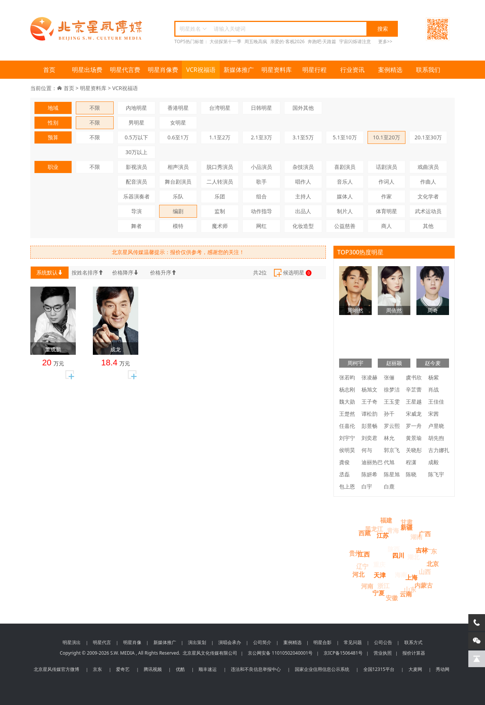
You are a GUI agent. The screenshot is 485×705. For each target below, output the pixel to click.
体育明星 (386, 211)
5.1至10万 (345, 137)
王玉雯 (392, 401)
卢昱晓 (436, 425)
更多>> (385, 41)
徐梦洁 (392, 389)
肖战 (433, 389)
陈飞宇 (436, 474)
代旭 (389, 462)
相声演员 (178, 166)
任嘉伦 (347, 425)
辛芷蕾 (414, 389)
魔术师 (220, 225)
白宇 (366, 486)
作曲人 (428, 181)
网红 (261, 225)
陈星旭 (392, 474)
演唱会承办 (229, 642)
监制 (219, 211)
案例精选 (390, 70)
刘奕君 (369, 437)
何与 (366, 450)
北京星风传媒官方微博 (56, 669)
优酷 (180, 669)
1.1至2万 (219, 137)
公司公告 (383, 642)
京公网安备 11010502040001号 (280, 653)
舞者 (136, 225)
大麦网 (415, 669)
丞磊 (344, 474)
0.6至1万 (178, 137)
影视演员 (136, 166)
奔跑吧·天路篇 (322, 41)
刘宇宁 (347, 437)
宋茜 (433, 413)
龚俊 (344, 462)
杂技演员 (303, 166)
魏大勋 (347, 401)
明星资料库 (276, 70)
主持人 (303, 196)
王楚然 (347, 413)
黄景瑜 (414, 437)
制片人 (345, 211)
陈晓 (411, 474)
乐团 (219, 196)
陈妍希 (369, 474)
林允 (389, 437)
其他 (428, 225)
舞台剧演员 (178, 181)
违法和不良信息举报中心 (256, 669)
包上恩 (347, 486)
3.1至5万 (303, 137)
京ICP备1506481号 (343, 653)
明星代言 (102, 642)
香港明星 (178, 107)
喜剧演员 (344, 166)
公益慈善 (344, 225)
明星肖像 (132, 642)
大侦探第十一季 (225, 41)
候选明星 (291, 273)
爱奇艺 (123, 669)
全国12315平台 (378, 669)
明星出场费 (87, 70)
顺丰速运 (208, 669)
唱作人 (303, 181)
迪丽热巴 (372, 462)
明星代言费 (125, 70)
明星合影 (322, 642)
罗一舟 (414, 425)
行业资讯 (352, 70)
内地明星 (136, 107)
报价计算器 (413, 653)
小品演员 (261, 166)
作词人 (386, 181)
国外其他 (303, 107)
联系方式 (413, 642)
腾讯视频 (153, 669)
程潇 (411, 462)
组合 (261, 196)
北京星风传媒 (87, 29)
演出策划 (197, 642)
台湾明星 (219, 107)
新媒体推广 (239, 70)
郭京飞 (392, 450)
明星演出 (72, 642)
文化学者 (428, 196)
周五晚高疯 (255, 41)
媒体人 (345, 196)
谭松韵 (369, 413)
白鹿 (389, 486)
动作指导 (261, 211)
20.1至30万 (428, 137)
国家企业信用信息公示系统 (322, 669)
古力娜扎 (438, 450)
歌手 (261, 181)
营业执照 (383, 653)
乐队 (178, 196)
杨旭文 (369, 389)
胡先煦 (436, 437)
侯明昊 (347, 450)
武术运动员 (428, 211)
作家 (386, 196)
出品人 (303, 211)
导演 (136, 211)
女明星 (178, 122)
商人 (386, 225)
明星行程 (314, 70)
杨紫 (433, 377)
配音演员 (136, 181)
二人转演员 (220, 181)
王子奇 (369, 401)
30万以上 (136, 152)
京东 (97, 669)
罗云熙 (392, 425)
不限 (94, 107)
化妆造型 (303, 225)
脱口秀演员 (220, 166)
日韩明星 (261, 107)
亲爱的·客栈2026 (287, 41)
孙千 (389, 413)
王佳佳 (436, 401)
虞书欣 (414, 377)
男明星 (136, 122)
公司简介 (262, 642)
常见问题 (353, 642)
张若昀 (347, 377)
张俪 (389, 377)
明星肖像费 (163, 70)
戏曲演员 (428, 166)
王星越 (414, 401)
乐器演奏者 (136, 196)
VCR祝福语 (201, 70)
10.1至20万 (386, 137)
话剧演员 (386, 166)
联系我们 (428, 70)
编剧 (178, 211)
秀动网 (442, 669)
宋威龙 (414, 413)
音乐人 (345, 181)
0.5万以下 (136, 137)
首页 (49, 70)
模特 (178, 225)
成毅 (433, 462)
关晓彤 (414, 450)
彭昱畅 (369, 425)
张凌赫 (369, 377)
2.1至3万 (261, 137)
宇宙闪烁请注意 (355, 41)
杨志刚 (347, 389)
